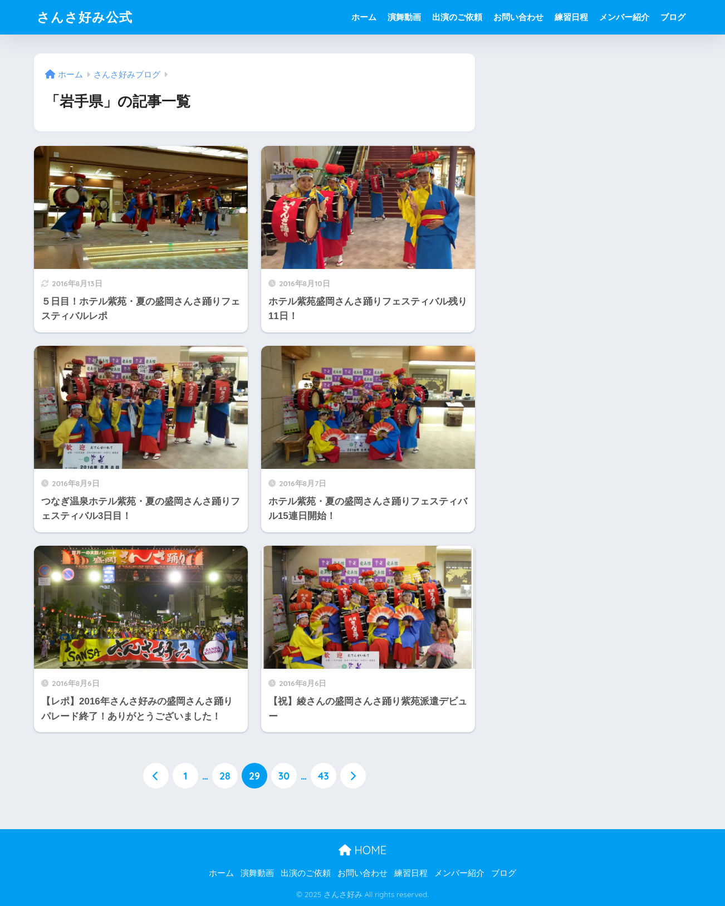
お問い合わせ (518, 17)
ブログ (672, 17)
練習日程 (571, 17)
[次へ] (353, 776)
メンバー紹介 (624, 17)
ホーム (363, 17)
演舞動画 (404, 17)
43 (323, 776)
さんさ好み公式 (85, 17)
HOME (362, 850)
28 (225, 776)
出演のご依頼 (457, 17)
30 (284, 776)
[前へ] (156, 776)
